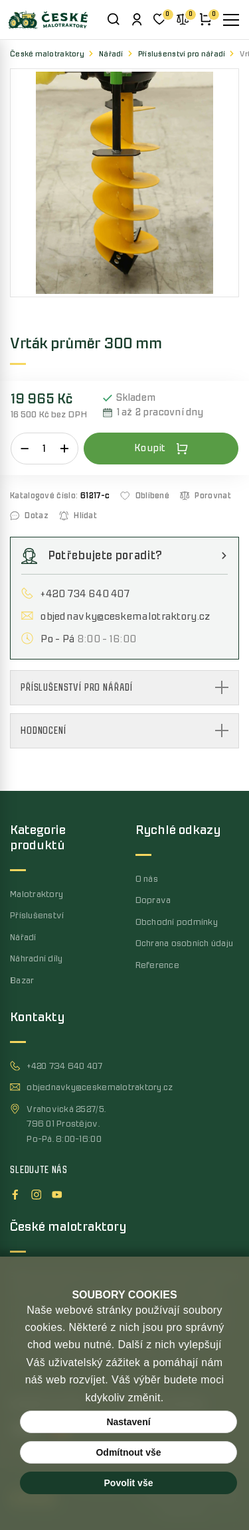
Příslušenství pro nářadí (182, 54)
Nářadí (111, 54)
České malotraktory (47, 54)
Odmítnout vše (128, 1452)
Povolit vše (128, 1483)
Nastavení (128, 1422)
